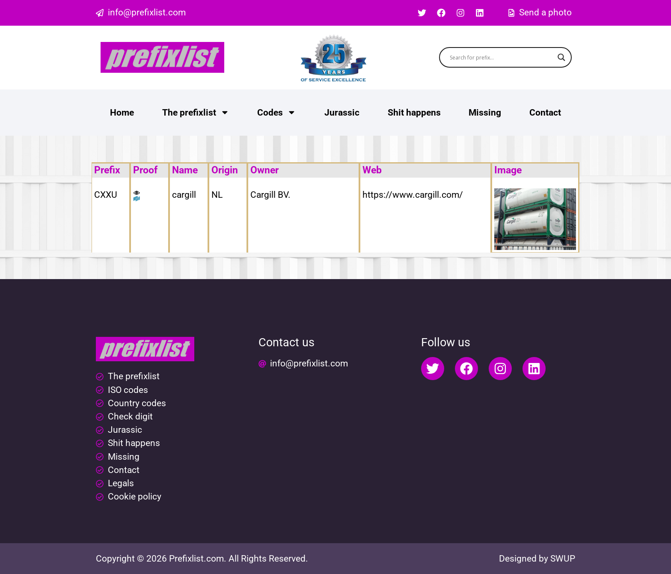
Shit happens (414, 112)
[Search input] (502, 57)
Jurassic (341, 112)
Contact (545, 112)
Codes (276, 112)
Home (122, 112)
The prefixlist (195, 112)
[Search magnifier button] (561, 57)
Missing (485, 112)
